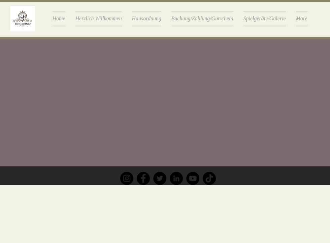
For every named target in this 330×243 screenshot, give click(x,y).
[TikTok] (209, 178)
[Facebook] (143, 178)
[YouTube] (192, 178)
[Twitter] (159, 178)
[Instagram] (126, 178)
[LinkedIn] (176, 178)
